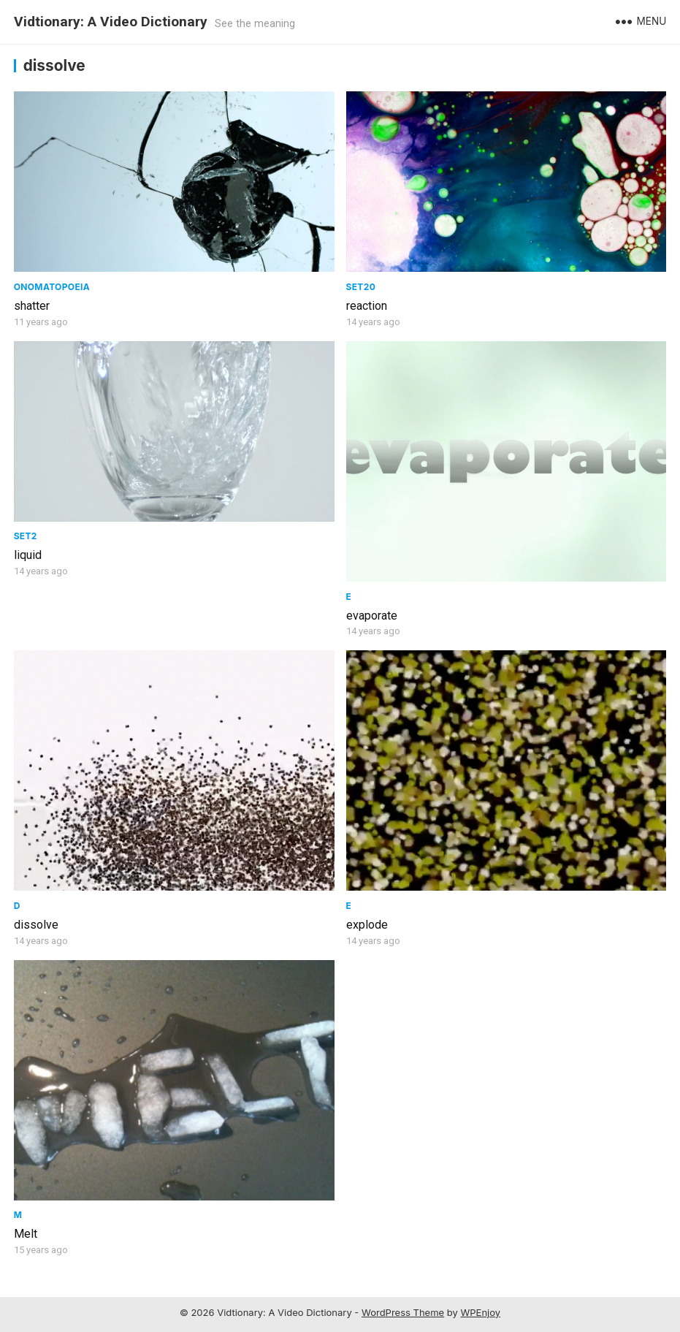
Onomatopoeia (52, 286)
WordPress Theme (403, 1312)
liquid (28, 555)
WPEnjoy (481, 1312)
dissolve (36, 925)
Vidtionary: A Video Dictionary (110, 21)
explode (367, 925)
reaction (366, 306)
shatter (32, 306)
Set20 (361, 286)
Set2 (25, 535)
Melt (25, 1234)
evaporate (371, 616)
